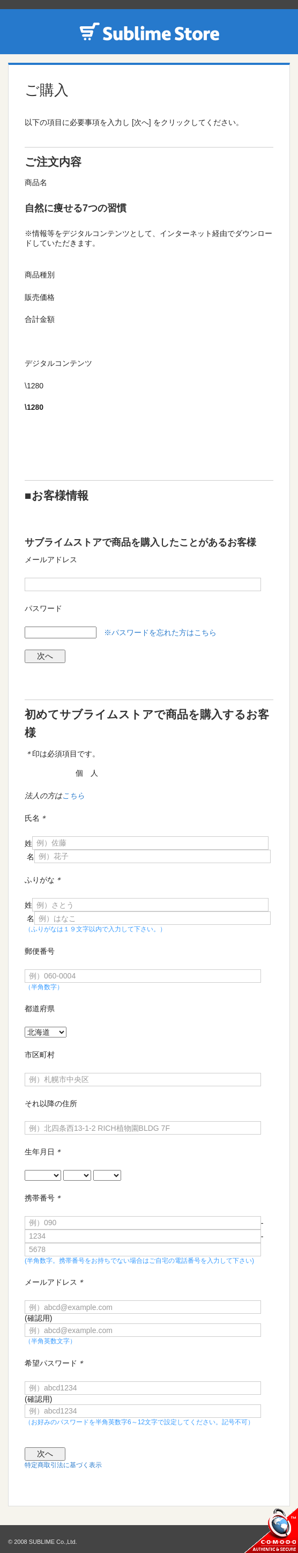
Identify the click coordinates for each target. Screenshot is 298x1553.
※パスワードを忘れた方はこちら (160, 632)
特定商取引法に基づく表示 (63, 1465)
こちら (73, 795)
